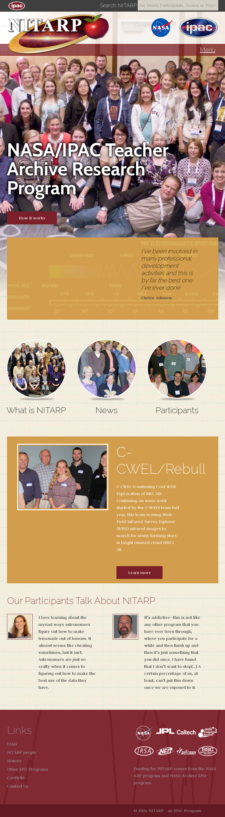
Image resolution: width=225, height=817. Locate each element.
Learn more (139, 572)
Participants (177, 410)
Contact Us (17, 786)
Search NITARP (118, 5)
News (106, 410)
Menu (207, 49)
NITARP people (21, 752)
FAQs (12, 743)
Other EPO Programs (27, 769)
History (14, 760)
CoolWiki (16, 777)
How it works (32, 218)
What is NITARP (36, 410)
